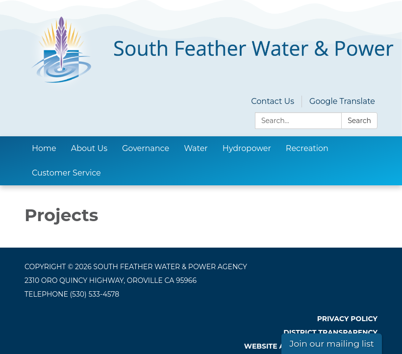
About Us (89, 148)
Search (359, 120)
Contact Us (272, 101)
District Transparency (330, 332)
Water (196, 148)
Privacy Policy (347, 318)
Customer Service (66, 172)
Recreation (307, 148)
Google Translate (342, 101)
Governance (145, 148)
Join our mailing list (331, 343)
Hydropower (247, 148)
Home (44, 148)
